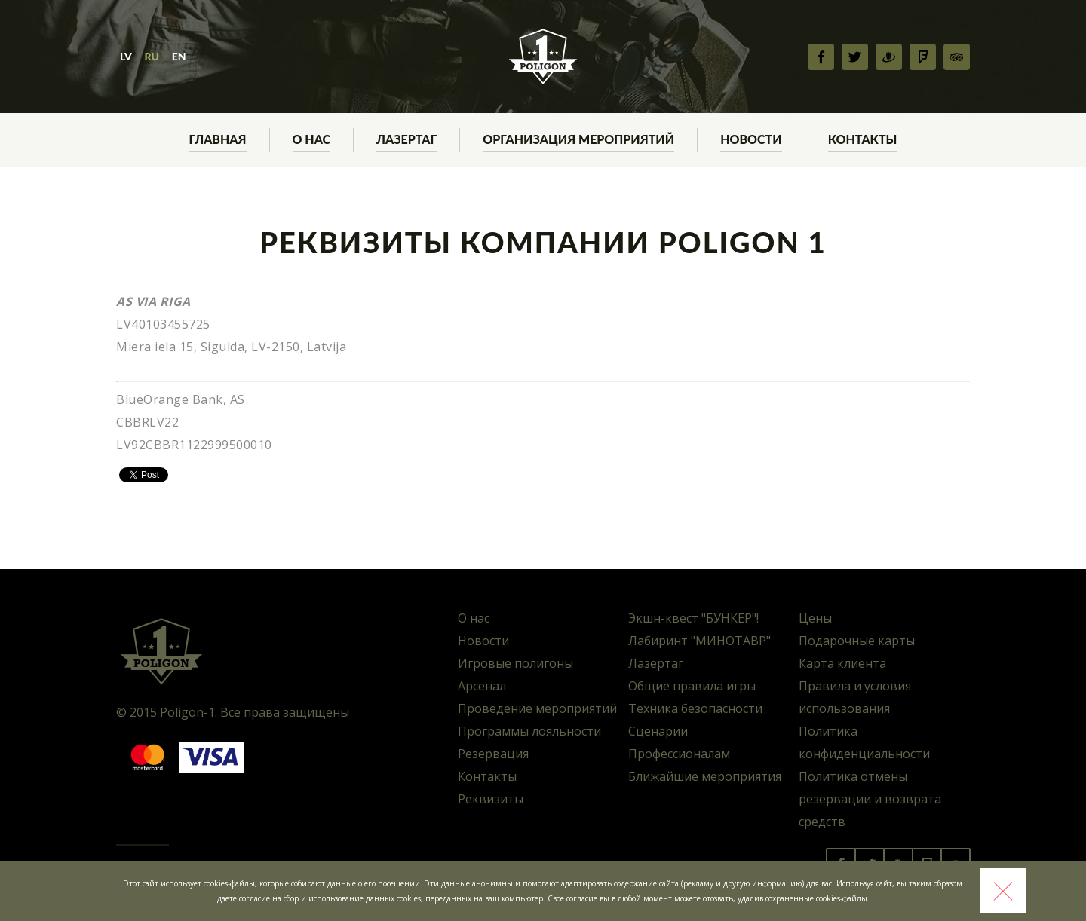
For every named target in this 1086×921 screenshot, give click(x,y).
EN (179, 56)
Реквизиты (490, 799)
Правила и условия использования (855, 697)
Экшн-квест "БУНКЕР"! (693, 618)
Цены (815, 618)
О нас (473, 618)
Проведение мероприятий (537, 708)
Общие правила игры (692, 686)
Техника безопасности (695, 708)
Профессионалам (679, 753)
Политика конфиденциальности (864, 742)
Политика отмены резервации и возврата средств (870, 799)
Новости (483, 640)
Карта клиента (842, 663)
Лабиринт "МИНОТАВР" (699, 640)
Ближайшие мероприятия (704, 776)
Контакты (487, 776)
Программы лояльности (529, 731)
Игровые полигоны (515, 663)
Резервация (493, 753)
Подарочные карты (857, 640)
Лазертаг (655, 663)
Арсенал (482, 686)
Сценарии (658, 731)
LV (126, 56)
